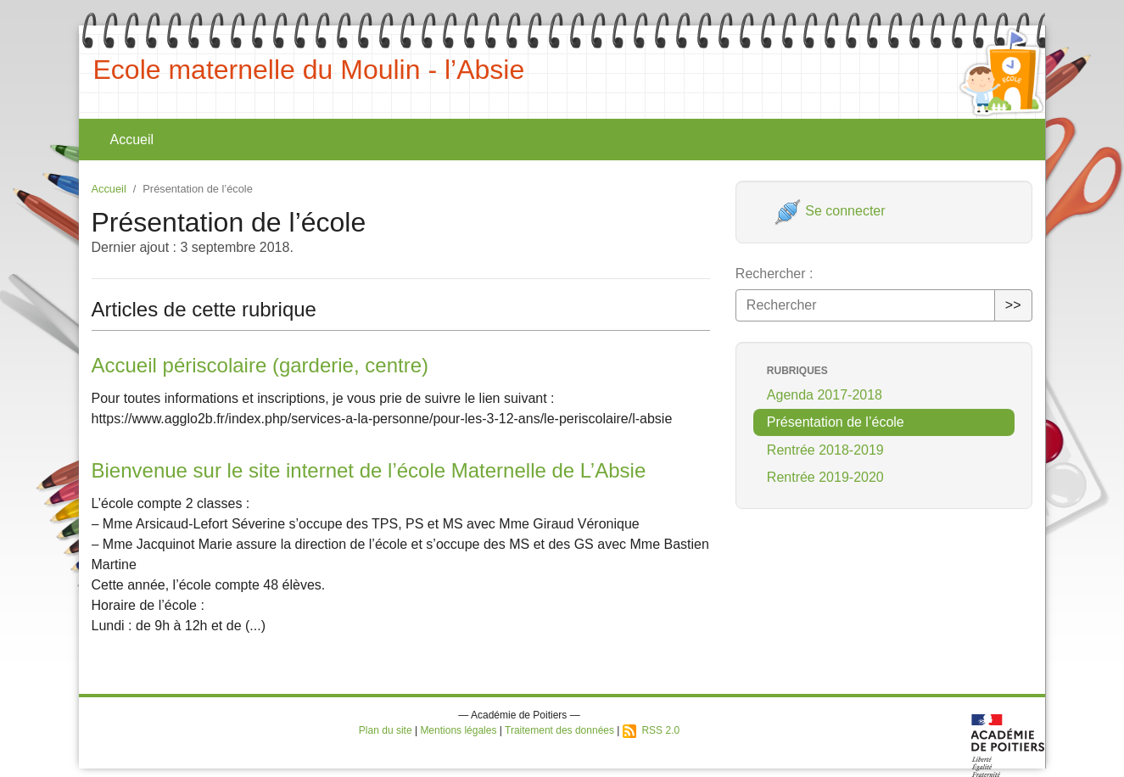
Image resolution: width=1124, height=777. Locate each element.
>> (1013, 305)
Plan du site (385, 730)
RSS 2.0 (651, 730)
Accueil (132, 139)
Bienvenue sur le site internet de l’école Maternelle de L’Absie (369, 470)
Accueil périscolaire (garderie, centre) (260, 365)
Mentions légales (458, 730)
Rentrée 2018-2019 (825, 450)
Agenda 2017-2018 (824, 395)
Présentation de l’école (835, 422)
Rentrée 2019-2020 (825, 477)
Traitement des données (559, 730)
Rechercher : (774, 273)
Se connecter (830, 211)
